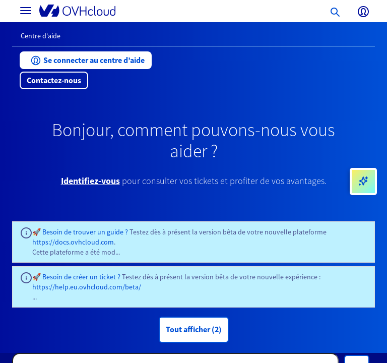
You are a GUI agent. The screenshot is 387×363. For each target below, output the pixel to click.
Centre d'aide (40, 35)
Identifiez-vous (90, 181)
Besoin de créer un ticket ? (81, 276)
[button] (86, 60)
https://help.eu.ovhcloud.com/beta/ (86, 286)
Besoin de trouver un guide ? (85, 231)
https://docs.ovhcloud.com (73, 242)
